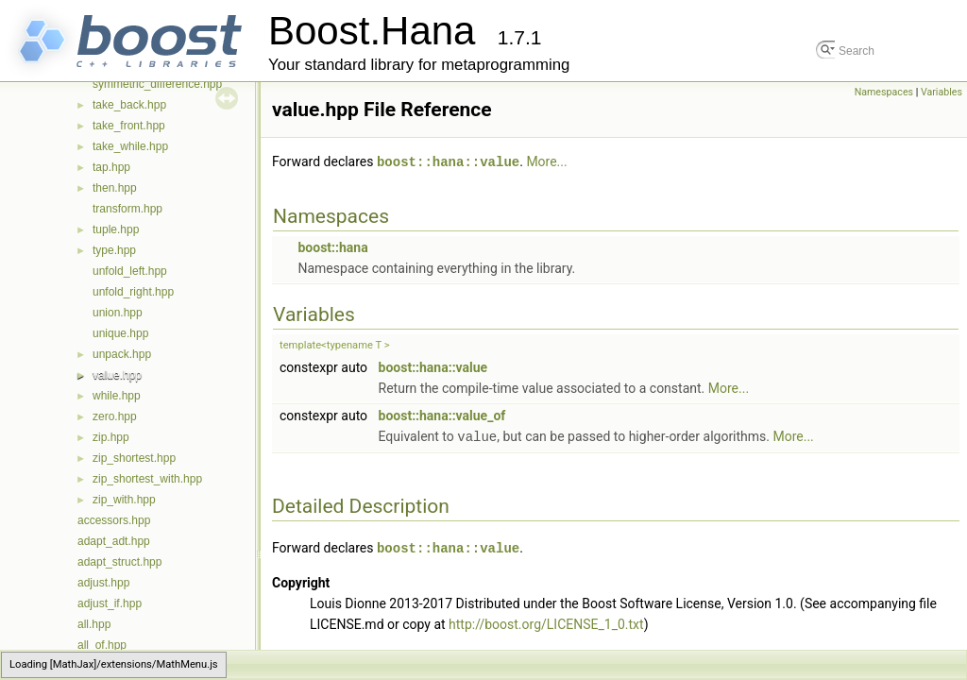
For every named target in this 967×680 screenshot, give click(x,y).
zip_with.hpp (124, 499)
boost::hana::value (448, 161)
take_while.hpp (130, 146)
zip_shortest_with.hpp (147, 478)
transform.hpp (127, 208)
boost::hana (332, 246)
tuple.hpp (116, 229)
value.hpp (117, 375)
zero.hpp (115, 416)
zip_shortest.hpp (134, 458)
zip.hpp (111, 437)
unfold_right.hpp (133, 291)
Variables (941, 92)
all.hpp (93, 624)
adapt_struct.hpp (119, 562)
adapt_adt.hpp (113, 541)
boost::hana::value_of (442, 414)
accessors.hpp (113, 520)
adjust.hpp (103, 582)
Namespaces (884, 92)
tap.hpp (111, 167)
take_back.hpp (129, 104)
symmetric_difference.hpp (157, 84)
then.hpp (115, 188)
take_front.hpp (129, 125)
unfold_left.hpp (130, 271)
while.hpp (117, 395)
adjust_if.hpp (109, 603)
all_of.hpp (102, 645)
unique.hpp (120, 333)
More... (546, 161)
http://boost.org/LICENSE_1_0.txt (546, 621)
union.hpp (118, 312)
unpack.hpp (122, 354)
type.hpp (114, 250)
